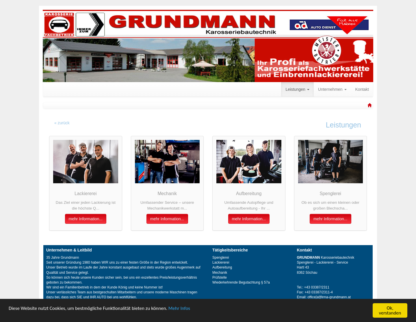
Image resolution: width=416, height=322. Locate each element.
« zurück (62, 123)
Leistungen (297, 89)
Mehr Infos (179, 308)
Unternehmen (332, 89)
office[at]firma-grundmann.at (329, 297)
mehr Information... (86, 218)
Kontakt (362, 89)
